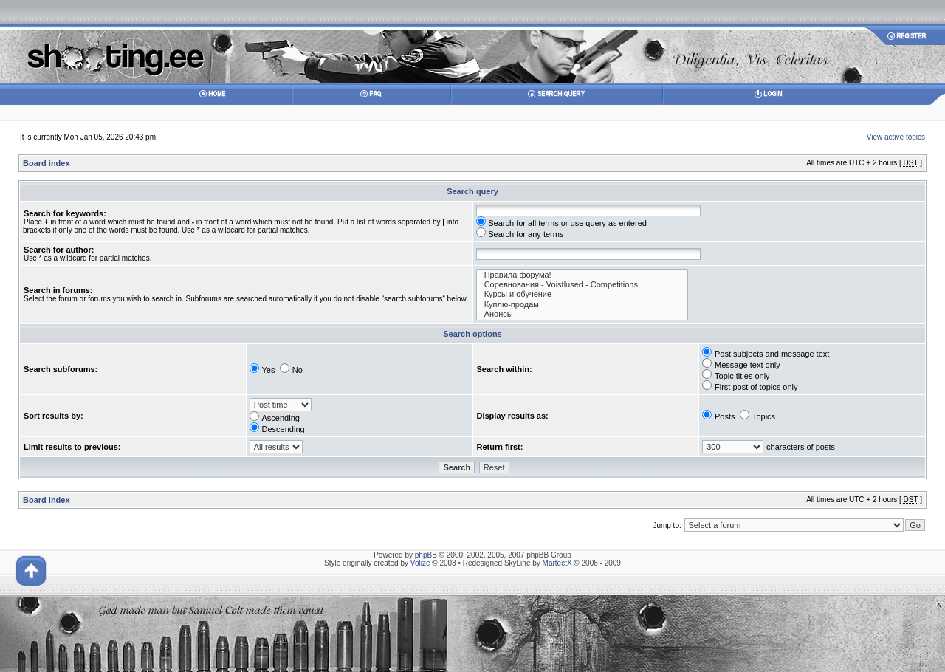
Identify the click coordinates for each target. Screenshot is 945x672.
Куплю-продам (582, 304)
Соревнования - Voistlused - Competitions (582, 284)
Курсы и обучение (582, 294)
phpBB (426, 555)
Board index (46, 163)
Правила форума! (582, 275)
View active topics (896, 137)
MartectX (557, 563)
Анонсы (582, 314)
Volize (420, 563)
